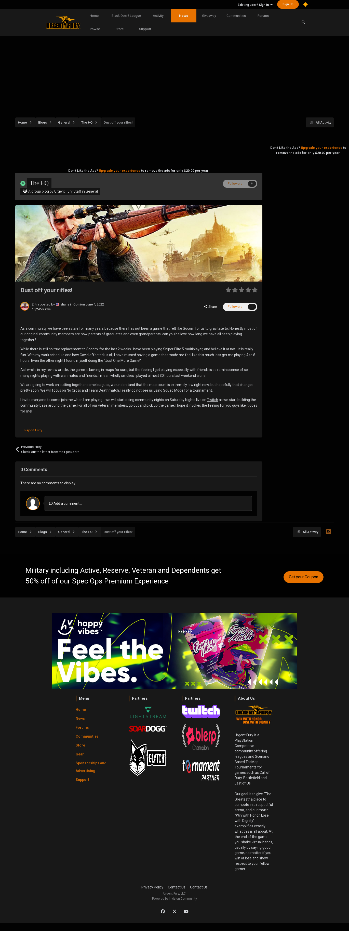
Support (145, 29)
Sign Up (288, 4)
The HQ (39, 183)
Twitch (212, 400)
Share (210, 307)
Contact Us (176, 887)
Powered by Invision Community (174, 898)
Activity (158, 16)
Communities (236, 16)
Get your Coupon (303, 577)
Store (120, 29)
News (183, 16)
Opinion (79, 304)
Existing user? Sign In (255, 5)
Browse (94, 29)
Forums (263, 16)
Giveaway (209, 16)
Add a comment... (65, 503)
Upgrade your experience (119, 170)
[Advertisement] (174, 75)
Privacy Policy (152, 887)
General (92, 191)
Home (94, 16)
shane (65, 304)
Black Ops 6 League (126, 16)
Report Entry (33, 430)
